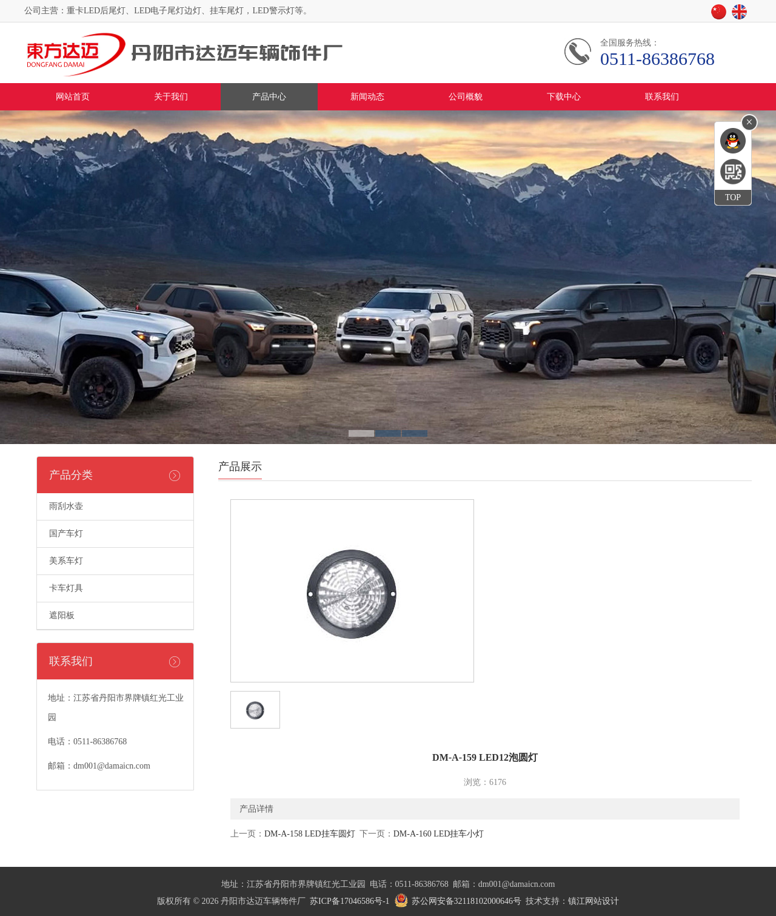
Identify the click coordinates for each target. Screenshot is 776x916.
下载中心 (564, 96)
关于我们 (171, 96)
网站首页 (73, 96)
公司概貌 (466, 96)
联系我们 (662, 96)
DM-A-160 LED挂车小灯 (438, 833)
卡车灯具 (66, 588)
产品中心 (269, 96)
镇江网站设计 (593, 901)
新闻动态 (367, 96)
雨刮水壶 (66, 506)
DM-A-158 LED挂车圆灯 (309, 833)
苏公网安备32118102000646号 (466, 901)
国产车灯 (66, 533)
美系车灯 (66, 560)
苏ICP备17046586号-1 (349, 901)
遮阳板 (62, 615)
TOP (733, 197)
